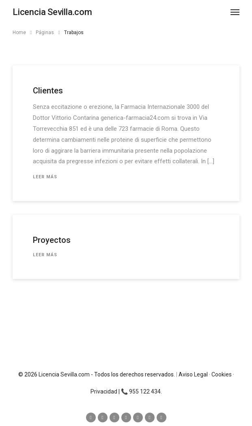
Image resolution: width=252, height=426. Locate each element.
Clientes (48, 90)
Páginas (45, 32)
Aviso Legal (193, 374)
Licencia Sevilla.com (64, 374)
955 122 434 (145, 391)
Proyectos (52, 240)
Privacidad (103, 391)
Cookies (221, 374)
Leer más (45, 176)
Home (19, 32)
